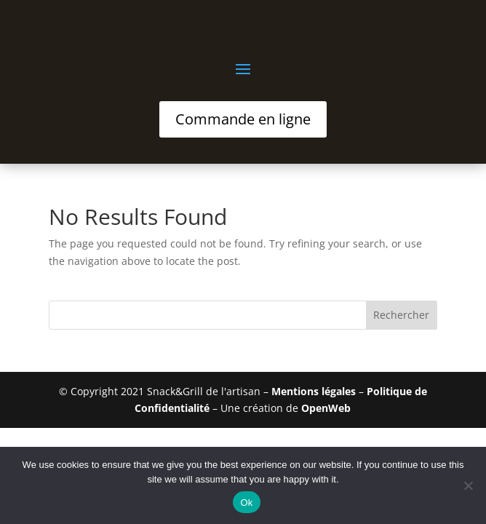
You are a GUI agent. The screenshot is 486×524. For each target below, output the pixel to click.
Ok (246, 502)
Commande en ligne (243, 119)
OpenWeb (326, 408)
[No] (468, 485)
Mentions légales (313, 391)
